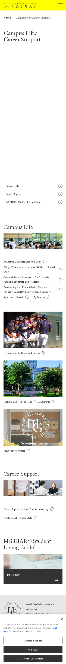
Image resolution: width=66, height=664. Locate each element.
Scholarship (44, 401)
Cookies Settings (33, 640)
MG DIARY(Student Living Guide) (23, 202)
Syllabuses (39, 297)
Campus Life (12, 186)
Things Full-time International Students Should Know (29, 269)
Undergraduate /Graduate (39, 613)
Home (7, 17)
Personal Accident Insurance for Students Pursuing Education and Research (26, 279)
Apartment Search (14, 297)
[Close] (62, 619)
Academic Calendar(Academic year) (23, 261)
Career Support (14, 194)
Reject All (33, 649)
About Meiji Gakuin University (40, 603)
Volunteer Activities (14, 450)
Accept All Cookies (33, 658)
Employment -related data (18, 517)
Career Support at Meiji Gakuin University (26, 509)
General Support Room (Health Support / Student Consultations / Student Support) (28, 289)
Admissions (31, 608)
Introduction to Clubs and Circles (22, 353)
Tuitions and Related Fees (18, 401)
